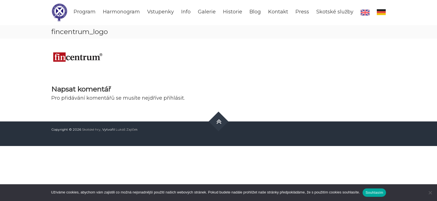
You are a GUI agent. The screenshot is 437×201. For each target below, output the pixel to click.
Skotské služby (334, 12)
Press (302, 12)
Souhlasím (374, 192)
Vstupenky (160, 12)
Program (85, 12)
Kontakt (278, 12)
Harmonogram (121, 12)
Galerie (207, 12)
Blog (255, 12)
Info (186, 12)
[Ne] (430, 192)
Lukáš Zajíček (127, 129)
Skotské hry (91, 129)
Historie (232, 12)
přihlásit (174, 98)
